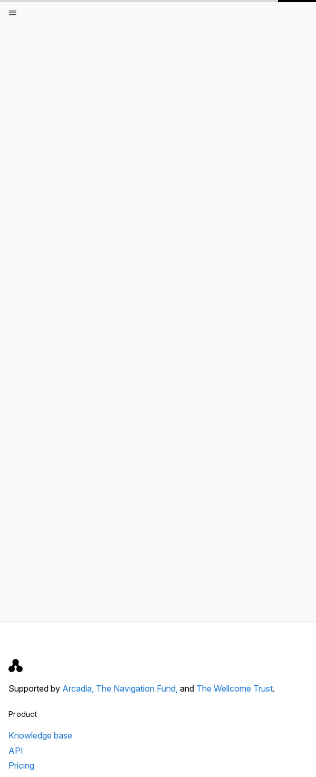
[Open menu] (12, 12)
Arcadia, (79, 688)
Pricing (21, 765)
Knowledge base (40, 735)
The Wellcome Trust (234, 688)
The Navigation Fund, (138, 688)
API (15, 750)
